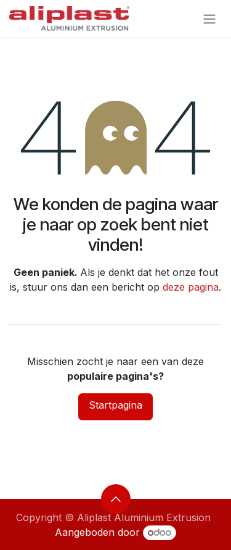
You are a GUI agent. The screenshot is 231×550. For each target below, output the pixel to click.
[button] (116, 499)
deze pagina (191, 287)
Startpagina (115, 405)
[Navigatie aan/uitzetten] (209, 18)
